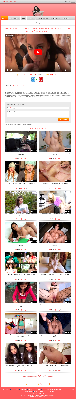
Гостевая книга (28, 391)
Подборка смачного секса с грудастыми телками (21, 274)
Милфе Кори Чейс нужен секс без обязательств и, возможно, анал (55, 275)
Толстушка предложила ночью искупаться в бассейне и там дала (55, 244)
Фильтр (38, 23)
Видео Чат (66, 18)
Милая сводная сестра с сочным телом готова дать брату (55, 213)
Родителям (23, 389)
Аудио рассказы (42, 18)
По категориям (14, 18)
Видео (4, 18)
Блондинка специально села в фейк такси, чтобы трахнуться (21, 153)
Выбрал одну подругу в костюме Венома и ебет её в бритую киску (21, 366)
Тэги (43, 389)
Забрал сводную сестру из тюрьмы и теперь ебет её (55, 304)
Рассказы (31, 18)
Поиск (35, 391)
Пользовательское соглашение (54, 389)
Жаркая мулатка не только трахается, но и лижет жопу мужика (55, 335)
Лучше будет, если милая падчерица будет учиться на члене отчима (21, 335)
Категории (37, 389)
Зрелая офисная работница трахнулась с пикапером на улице (21, 305)
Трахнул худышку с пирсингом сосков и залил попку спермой (55, 153)
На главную (6, 389)
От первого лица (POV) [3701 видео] (38, 376)
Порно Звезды (55, 18)
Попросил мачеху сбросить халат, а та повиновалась (55, 365)
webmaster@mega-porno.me (48, 395)
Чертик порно (44, 384)
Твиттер (52, 391)
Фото (23, 18)
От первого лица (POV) (19, 85)
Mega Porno (36, 393)
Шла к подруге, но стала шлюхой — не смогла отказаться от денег (21, 214)
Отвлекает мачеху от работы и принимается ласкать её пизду (21, 244)
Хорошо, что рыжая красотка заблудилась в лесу (21, 183)
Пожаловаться (43, 391)
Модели (30, 389)
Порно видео (14, 389)
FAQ (66, 389)
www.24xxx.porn (33, 384)
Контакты (71, 389)
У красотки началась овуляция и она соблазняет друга (55, 183)
